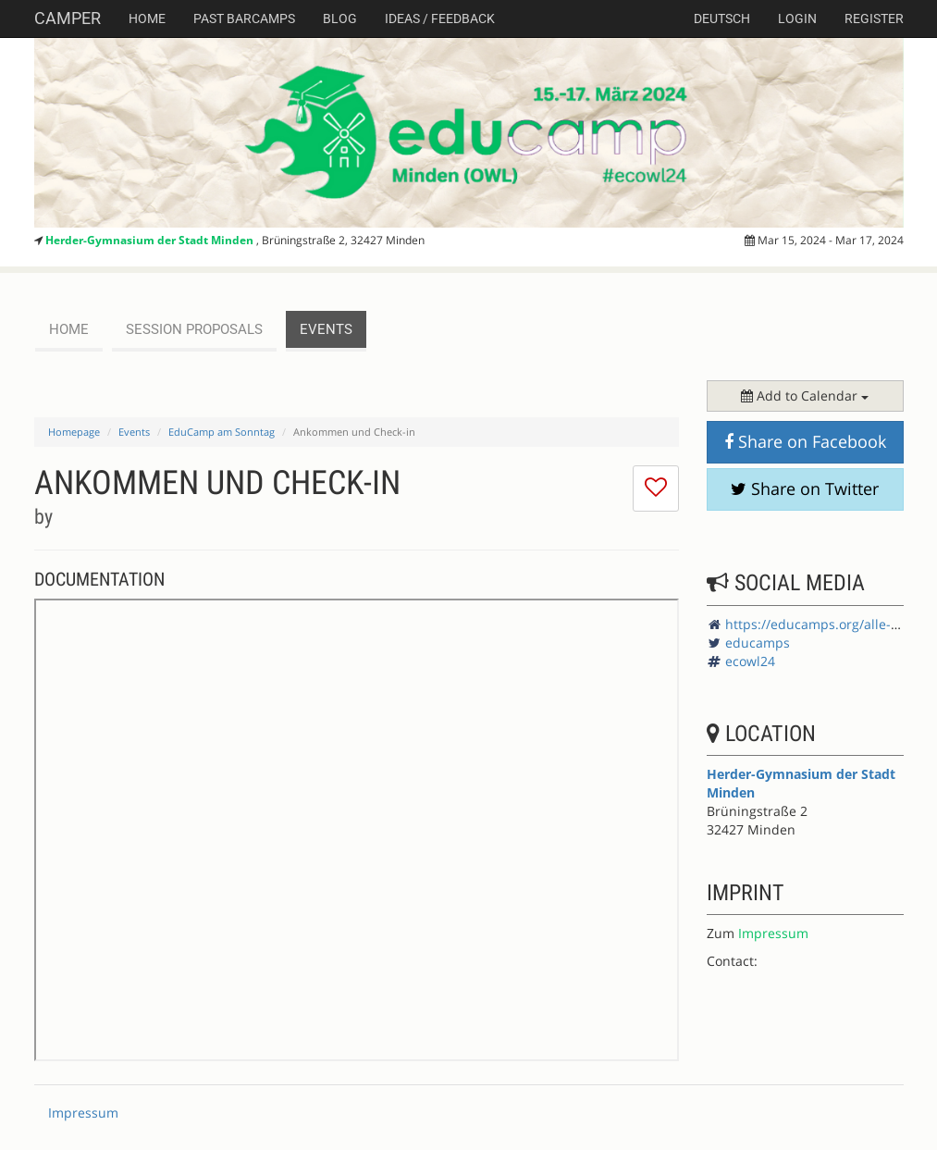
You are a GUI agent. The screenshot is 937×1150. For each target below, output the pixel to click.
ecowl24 (750, 661)
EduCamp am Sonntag (221, 432)
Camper (67, 18)
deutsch (722, 18)
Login (797, 18)
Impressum (773, 933)
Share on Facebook (805, 441)
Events (134, 432)
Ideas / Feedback (440, 18)
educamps (757, 642)
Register (874, 18)
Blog (340, 18)
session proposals (194, 329)
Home (147, 18)
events (326, 329)
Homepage (74, 432)
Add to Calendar (805, 395)
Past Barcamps (244, 18)
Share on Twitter (805, 488)
